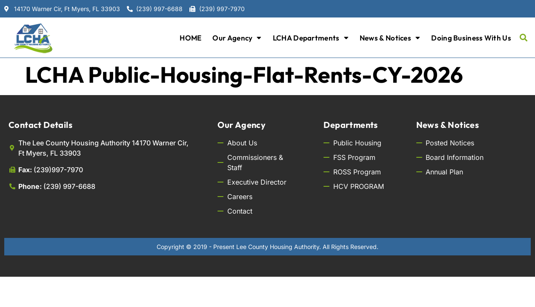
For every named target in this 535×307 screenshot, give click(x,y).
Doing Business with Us (471, 37)
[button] (524, 38)
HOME (190, 37)
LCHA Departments (311, 38)
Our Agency (236, 38)
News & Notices (390, 38)
